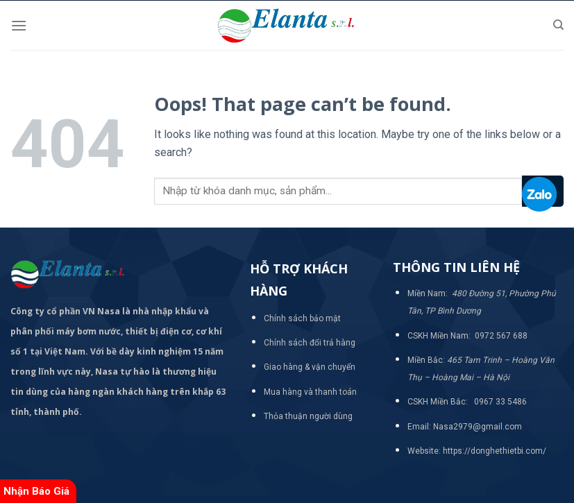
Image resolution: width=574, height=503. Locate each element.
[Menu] (18, 25)
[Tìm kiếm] (558, 25)
